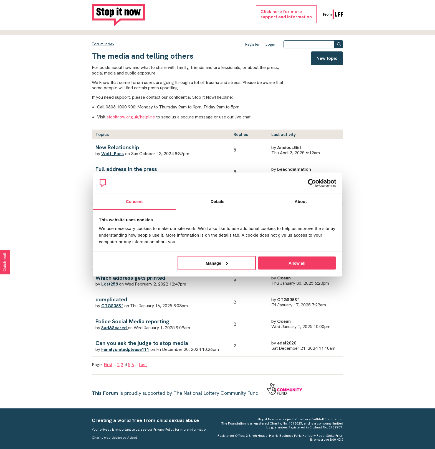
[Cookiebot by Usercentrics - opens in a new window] (312, 183)
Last (143, 365)
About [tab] (301, 201)
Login (270, 44)
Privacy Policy (163, 429)
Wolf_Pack (112, 154)
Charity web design (107, 437)
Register (252, 44)
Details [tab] (217, 201)
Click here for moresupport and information (286, 14)
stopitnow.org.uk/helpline (131, 117)
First (108, 365)
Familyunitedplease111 (125, 349)
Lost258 (109, 284)
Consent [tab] (134, 201)
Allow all (297, 263)
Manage (217, 263)
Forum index (103, 43)
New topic (327, 58)
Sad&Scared (114, 328)
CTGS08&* (112, 306)
